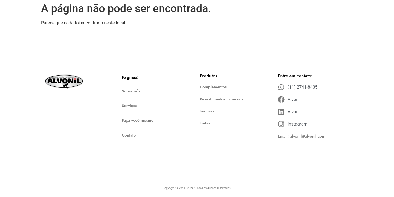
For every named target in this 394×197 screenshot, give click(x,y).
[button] (301, 136)
